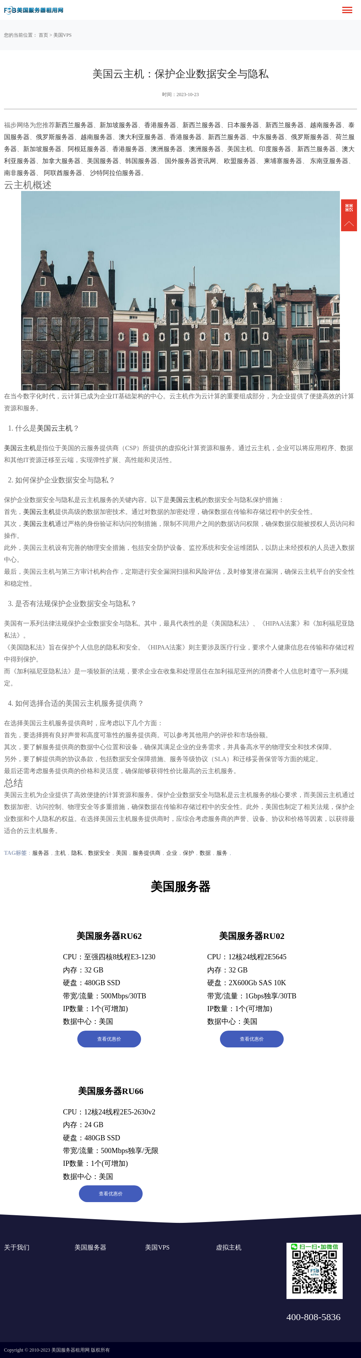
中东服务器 (268, 137)
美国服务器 (103, 160)
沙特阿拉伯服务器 (115, 172)
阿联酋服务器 (63, 172)
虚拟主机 (228, 1247)
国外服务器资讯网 (190, 160)
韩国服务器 (141, 160)
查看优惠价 (109, 1039)
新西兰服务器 (74, 125)
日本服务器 (243, 125)
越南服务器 (326, 125)
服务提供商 (147, 853)
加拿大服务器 (61, 160)
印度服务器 (275, 149)
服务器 (40, 853)
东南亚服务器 (329, 160)
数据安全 (99, 853)
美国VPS (62, 35)
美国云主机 (55, 428)
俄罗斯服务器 (55, 137)
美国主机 (240, 149)
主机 (60, 853)
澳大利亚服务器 (141, 137)
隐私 (76, 853)
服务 (222, 853)
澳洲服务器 (166, 149)
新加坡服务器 (119, 125)
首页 (43, 35)
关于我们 (16, 1247)
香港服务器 (160, 125)
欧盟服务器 (240, 160)
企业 (171, 853)
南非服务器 (20, 172)
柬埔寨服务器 (283, 160)
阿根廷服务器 (87, 149)
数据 (205, 853)
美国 (121, 853)
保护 (188, 853)
